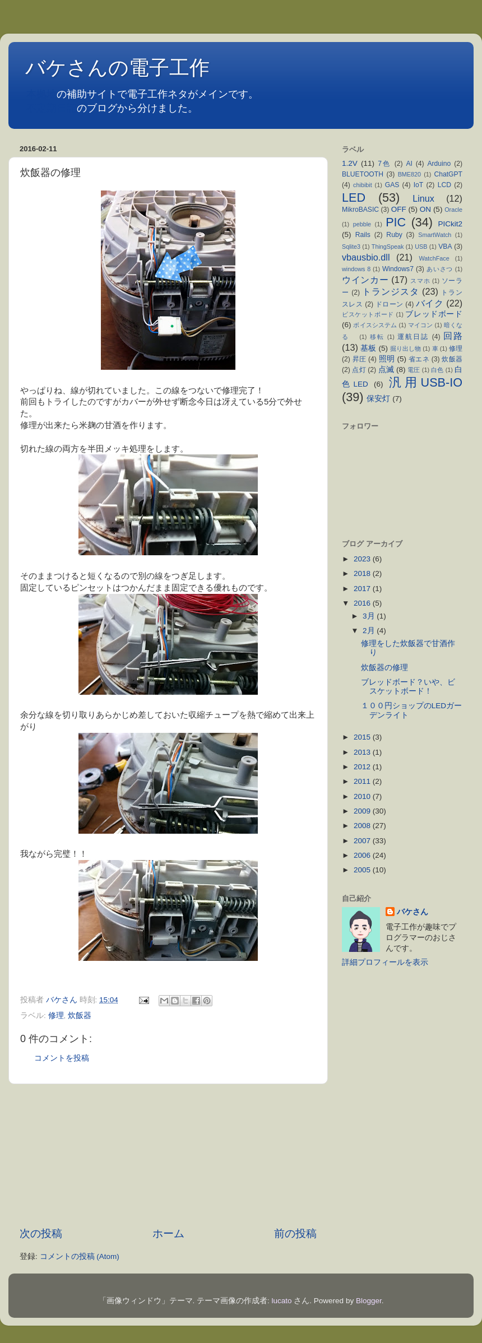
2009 (363, 811)
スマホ (420, 280)
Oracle (453, 209)
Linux (423, 198)
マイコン (420, 325)
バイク (429, 303)
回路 (452, 336)
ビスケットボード (368, 314)
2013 (363, 752)
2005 (363, 870)
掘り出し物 (405, 348)
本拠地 (41, 94)
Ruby (394, 235)
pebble (362, 224)
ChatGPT (448, 174)
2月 (370, 630)
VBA (445, 246)
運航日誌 (413, 337)
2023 (363, 559)
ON (425, 209)
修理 (56, 1015)
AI (409, 164)
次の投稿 (41, 1233)
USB (421, 246)
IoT (419, 185)
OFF (398, 209)
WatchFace (434, 258)
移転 (377, 336)
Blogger (369, 1300)
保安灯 (378, 398)
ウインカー (365, 280)
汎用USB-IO (425, 382)
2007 (363, 841)
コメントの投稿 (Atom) (79, 1256)
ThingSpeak (388, 246)
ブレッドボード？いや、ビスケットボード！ (408, 686)
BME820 (409, 174)
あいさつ (440, 269)
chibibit (362, 185)
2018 (363, 573)
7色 (384, 164)
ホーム (168, 1233)
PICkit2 (450, 224)
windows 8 (356, 269)
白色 (437, 369)
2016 (363, 603)
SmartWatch (434, 234)
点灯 (358, 370)
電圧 (413, 369)
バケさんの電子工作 (127, 67)
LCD (444, 185)
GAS (392, 185)
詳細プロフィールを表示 (385, 962)
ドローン (390, 304)
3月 (370, 616)
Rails (362, 235)
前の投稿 (295, 1233)
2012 (363, 767)
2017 (363, 588)
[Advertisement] (168, 1155)
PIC (396, 222)
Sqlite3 (351, 246)
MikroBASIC (360, 209)
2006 (363, 855)
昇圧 (360, 359)
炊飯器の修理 (384, 667)
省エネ (419, 359)
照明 (387, 359)
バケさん (412, 912)
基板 (368, 348)
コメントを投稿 (61, 1058)
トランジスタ (390, 291)
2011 (363, 781)
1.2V (350, 163)
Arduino (439, 164)
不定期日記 (51, 108)
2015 (363, 737)
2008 (363, 825)
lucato (282, 1300)
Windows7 (398, 269)
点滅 (386, 369)
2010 (363, 796)
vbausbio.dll (366, 257)
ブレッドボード (433, 314)
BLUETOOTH (362, 174)
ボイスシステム (375, 325)
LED (353, 197)
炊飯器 (79, 1015)
